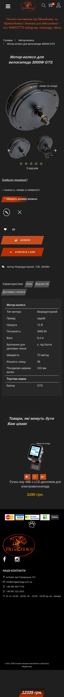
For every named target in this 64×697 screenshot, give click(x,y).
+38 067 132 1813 (15, 591)
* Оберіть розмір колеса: (21, 198)
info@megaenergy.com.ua (19, 582)
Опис (29, 284)
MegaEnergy (27, 667)
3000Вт (45, 266)
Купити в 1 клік (22, 252)
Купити (22, 240)
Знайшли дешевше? (15, 180)
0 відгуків (32, 168)
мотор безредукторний (20, 266)
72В (37, 266)
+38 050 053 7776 (15, 586)
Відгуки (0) (42, 284)
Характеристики (13, 284)
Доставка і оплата (14, 291)
